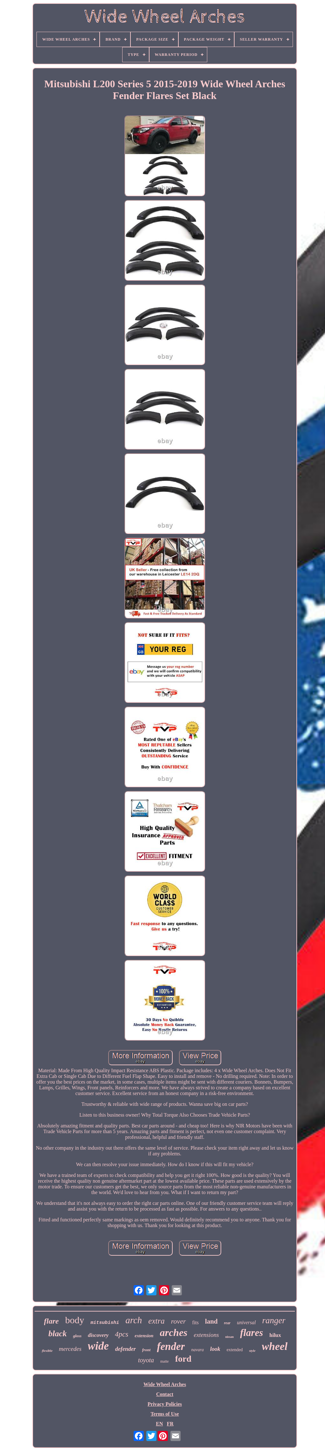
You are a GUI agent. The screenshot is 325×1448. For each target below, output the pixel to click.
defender (125, 1349)
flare (51, 1321)
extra (156, 1321)
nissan (229, 1336)
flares (251, 1332)
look (215, 1349)
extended (235, 1349)
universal (246, 1322)
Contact (164, 1394)
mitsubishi (104, 1322)
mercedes (70, 1348)
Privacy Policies (165, 1404)
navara (197, 1349)
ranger (274, 1320)
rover (178, 1321)
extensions (206, 1335)
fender (171, 1346)
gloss (77, 1335)
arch (133, 1320)
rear (227, 1323)
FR (170, 1423)
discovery (98, 1335)
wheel (275, 1346)
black (57, 1333)
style (252, 1350)
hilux (275, 1335)
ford (183, 1359)
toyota (146, 1360)
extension (144, 1335)
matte (164, 1361)
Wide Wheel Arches (164, 1384)
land (211, 1321)
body (74, 1320)
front (146, 1349)
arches (173, 1332)
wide (98, 1346)
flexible (47, 1350)
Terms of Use (164, 1414)
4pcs (121, 1334)
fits (195, 1322)
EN (159, 1423)
